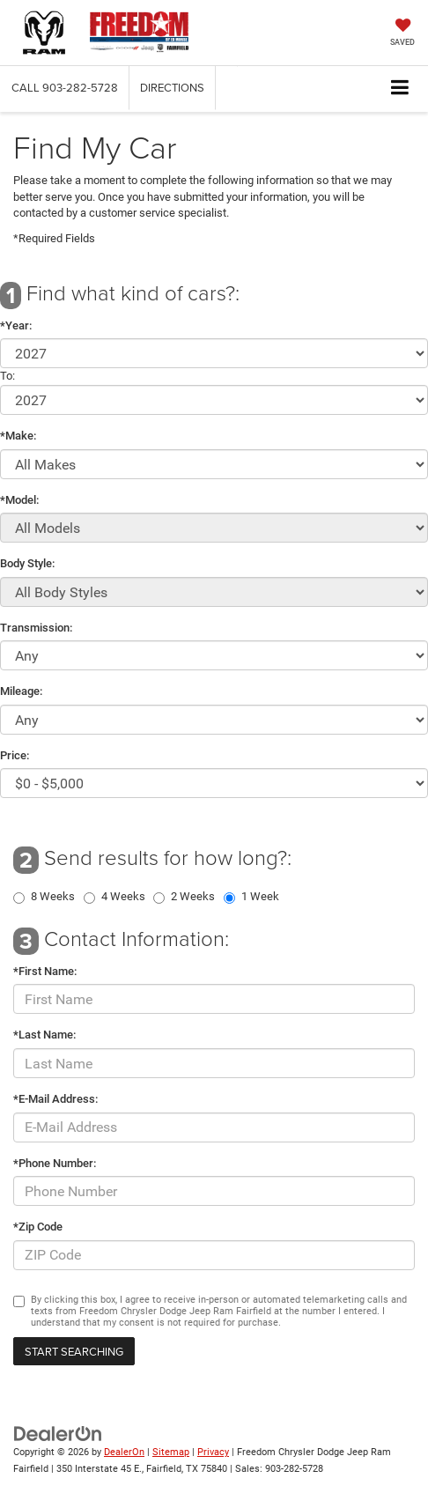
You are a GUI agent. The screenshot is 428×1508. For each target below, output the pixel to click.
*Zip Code (38, 1226)
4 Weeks (123, 897)
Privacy (213, 1452)
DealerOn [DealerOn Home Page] (124, 1452)
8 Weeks (53, 897)
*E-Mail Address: (55, 1098)
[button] (64, 87)
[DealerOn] (58, 1433)
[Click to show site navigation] (400, 88)
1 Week (260, 897)
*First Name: (45, 971)
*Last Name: (44, 1034)
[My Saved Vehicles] (402, 33)
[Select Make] (214, 464)
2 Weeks (193, 897)
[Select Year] (214, 353)
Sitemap (170, 1452)
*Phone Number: (54, 1163)
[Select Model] (214, 528)
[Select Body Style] (214, 592)
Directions (172, 87)
